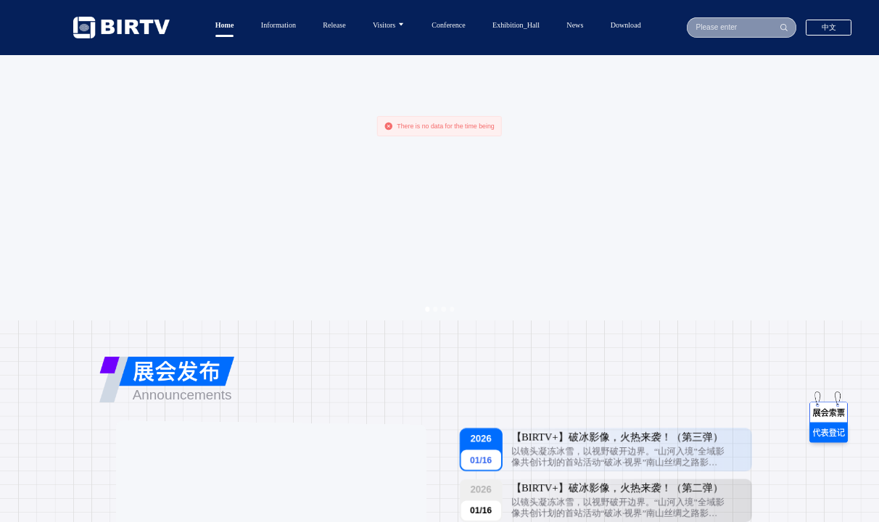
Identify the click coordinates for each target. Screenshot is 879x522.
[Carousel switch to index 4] (452, 309)
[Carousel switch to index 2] (435, 309)
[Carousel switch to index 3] (444, 309)
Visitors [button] (389, 24)
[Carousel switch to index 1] (427, 309)
